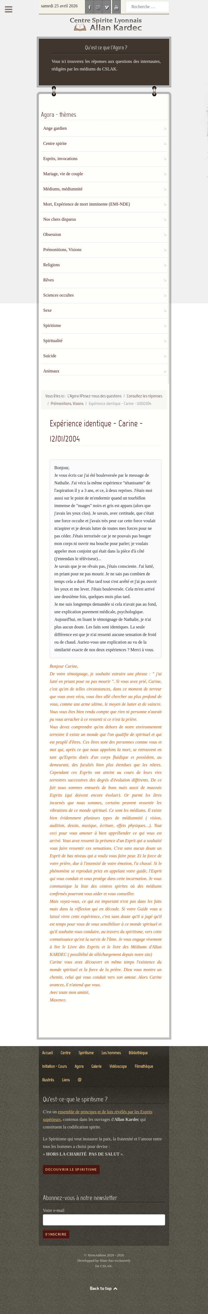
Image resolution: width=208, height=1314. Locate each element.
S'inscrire (56, 1234)
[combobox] (147, 6)
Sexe (47, 310)
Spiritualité (52, 340)
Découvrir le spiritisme (71, 1169)
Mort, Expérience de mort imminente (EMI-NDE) (86, 204)
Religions (51, 264)
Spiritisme (52, 325)
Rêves (48, 280)
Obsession (52, 234)
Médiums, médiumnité (63, 189)
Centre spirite (55, 143)
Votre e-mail (53, 1210)
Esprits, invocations (60, 158)
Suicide (49, 355)
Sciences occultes (58, 295)
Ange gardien (55, 128)
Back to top (104, 1288)
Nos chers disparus (59, 219)
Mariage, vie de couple (63, 173)
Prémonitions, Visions (62, 249)
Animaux (51, 371)
